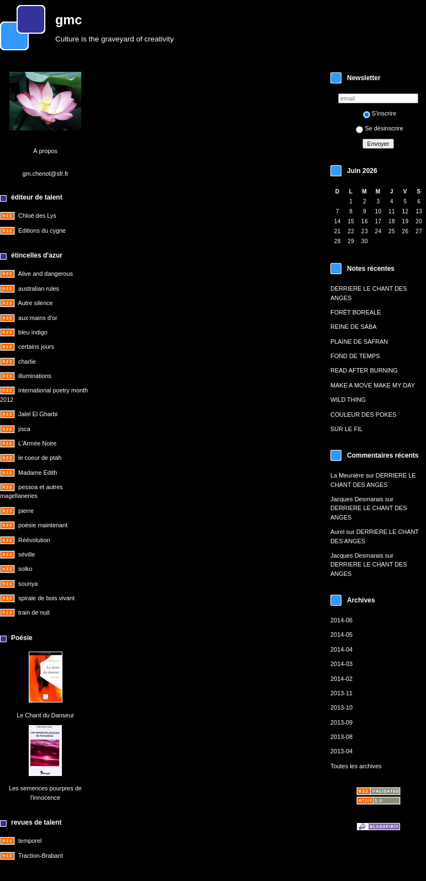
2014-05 (341, 634)
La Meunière (347, 475)
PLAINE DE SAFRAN (359, 341)
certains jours (36, 346)
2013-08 (341, 736)
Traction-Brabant (40, 855)
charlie (27, 361)
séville (26, 554)
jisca (24, 429)
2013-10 (341, 707)
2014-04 (341, 649)
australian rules (38, 288)
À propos (45, 151)
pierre (26, 510)
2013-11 (341, 693)
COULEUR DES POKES (363, 414)
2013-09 (341, 722)
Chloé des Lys (37, 215)
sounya (28, 583)
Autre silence (35, 303)
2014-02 (341, 678)
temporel (29, 840)
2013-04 (341, 751)
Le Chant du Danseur (45, 715)
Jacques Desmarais (356, 499)
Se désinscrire (379, 128)
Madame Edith (37, 472)
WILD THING (348, 399)
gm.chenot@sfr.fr (45, 173)
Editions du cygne (42, 230)
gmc (68, 20)
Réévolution (34, 540)
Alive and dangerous (45, 273)
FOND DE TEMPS (355, 356)
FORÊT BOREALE (355, 312)
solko (25, 568)
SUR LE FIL (346, 429)
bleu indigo (33, 332)
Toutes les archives (356, 766)
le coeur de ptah (39, 457)
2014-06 (341, 620)
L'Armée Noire (37, 443)
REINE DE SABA (353, 326)
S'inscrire (380, 113)
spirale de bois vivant (46, 598)
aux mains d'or (37, 317)
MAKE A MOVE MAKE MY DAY (372, 385)
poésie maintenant (42, 525)
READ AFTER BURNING (364, 370)
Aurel (337, 531)
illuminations (34, 376)
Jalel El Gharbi (37, 414)
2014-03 (341, 663)
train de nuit (34, 612)
